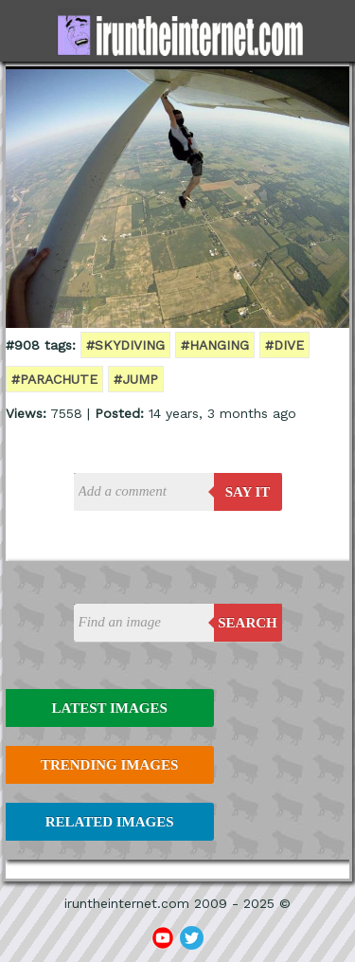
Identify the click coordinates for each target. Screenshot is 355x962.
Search (247, 622)
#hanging (215, 345)
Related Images (109, 821)
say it (248, 491)
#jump (136, 379)
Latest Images (109, 708)
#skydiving (125, 345)
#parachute (54, 379)
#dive (284, 345)
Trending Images (109, 764)
